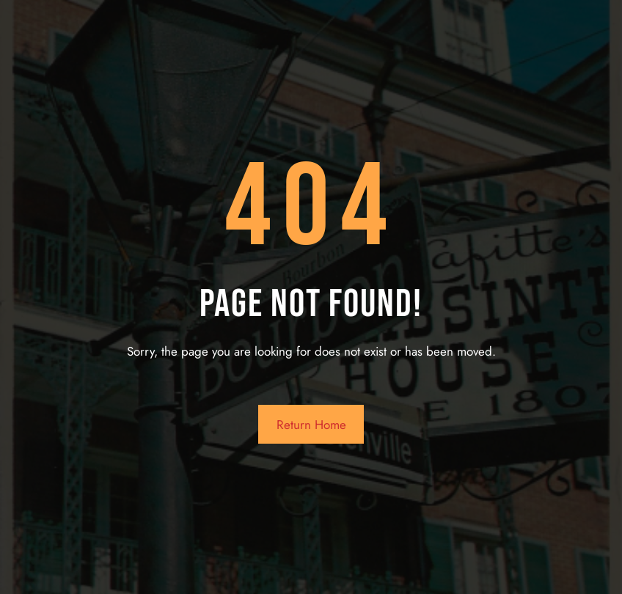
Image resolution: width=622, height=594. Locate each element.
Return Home (311, 424)
